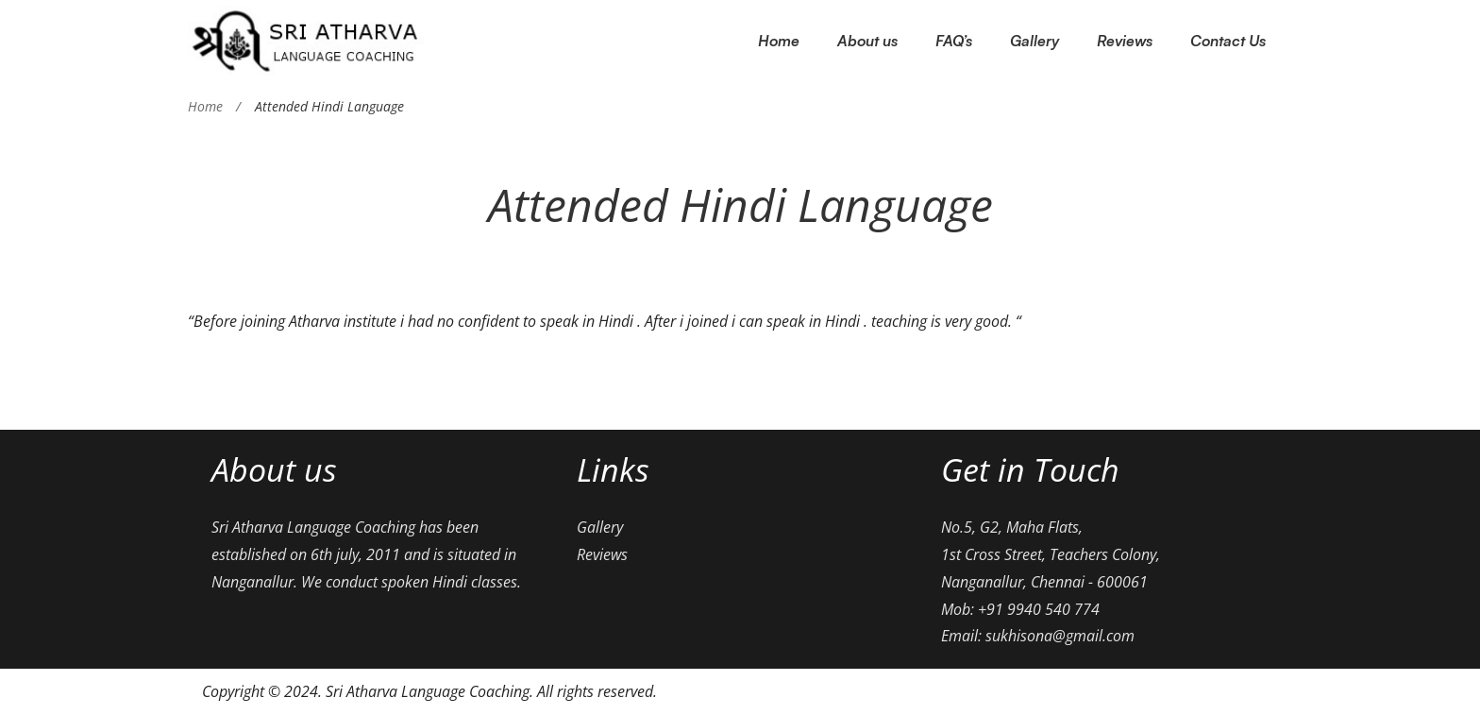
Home (205, 106)
